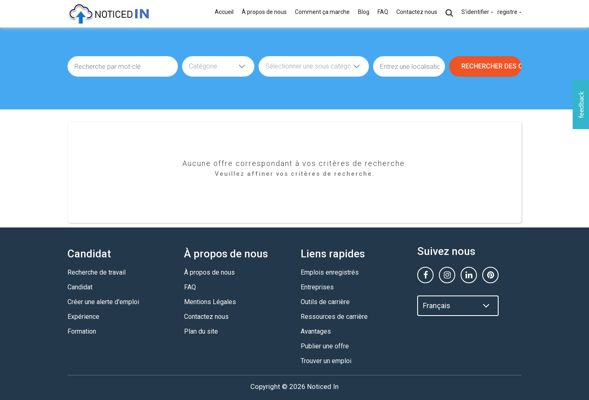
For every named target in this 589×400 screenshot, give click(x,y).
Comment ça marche (322, 12)
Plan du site (201, 331)
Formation (81, 331)
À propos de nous (264, 12)
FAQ (383, 12)
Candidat (79, 287)
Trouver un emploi (326, 361)
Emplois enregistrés (330, 272)
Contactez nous (416, 12)
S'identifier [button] (475, 12)
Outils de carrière (325, 302)
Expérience (83, 316)
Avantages (316, 331)
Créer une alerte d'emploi (103, 302)
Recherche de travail (96, 272)
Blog (363, 12)
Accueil (224, 12)
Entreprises (317, 287)
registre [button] (507, 12)
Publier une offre (325, 346)
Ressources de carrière (334, 316)
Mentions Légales (210, 302)
